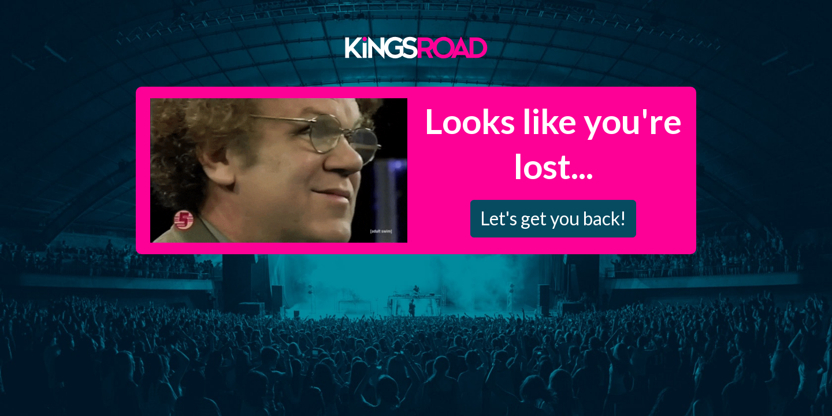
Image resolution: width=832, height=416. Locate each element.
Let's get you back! (553, 218)
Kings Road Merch (416, 47)
